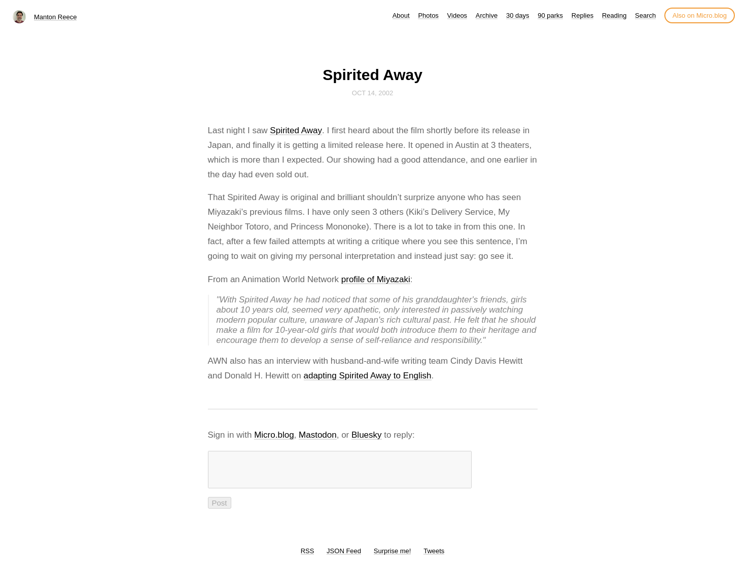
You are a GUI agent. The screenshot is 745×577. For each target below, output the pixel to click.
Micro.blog (274, 435)
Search (645, 15)
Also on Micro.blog (699, 15)
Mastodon (318, 435)
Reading (614, 15)
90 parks (550, 15)
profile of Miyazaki (375, 279)
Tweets (433, 557)
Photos (428, 15)
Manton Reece (55, 17)
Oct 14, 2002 (372, 93)
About (401, 15)
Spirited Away (296, 130)
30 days (517, 15)
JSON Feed (344, 557)
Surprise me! (392, 557)
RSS (307, 557)
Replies (582, 15)
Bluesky (366, 435)
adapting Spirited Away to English (368, 375)
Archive (487, 15)
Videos (457, 15)
